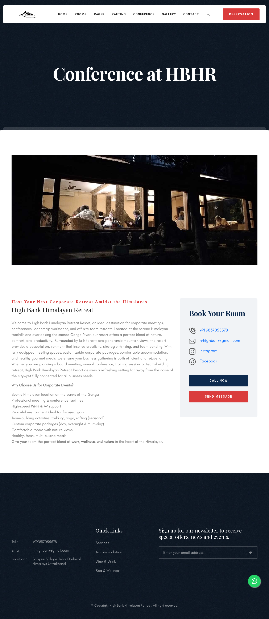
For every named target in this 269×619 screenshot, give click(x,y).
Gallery (169, 14)
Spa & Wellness (108, 570)
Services (102, 542)
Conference (143, 14)
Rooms (81, 14)
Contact (191, 14)
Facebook (208, 360)
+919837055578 (45, 541)
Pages (99, 14)
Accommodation (109, 552)
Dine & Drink (106, 561)
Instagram (208, 350)
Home (62, 14)
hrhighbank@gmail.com (220, 340)
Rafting (119, 14)
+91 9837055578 (214, 330)
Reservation (241, 14)
